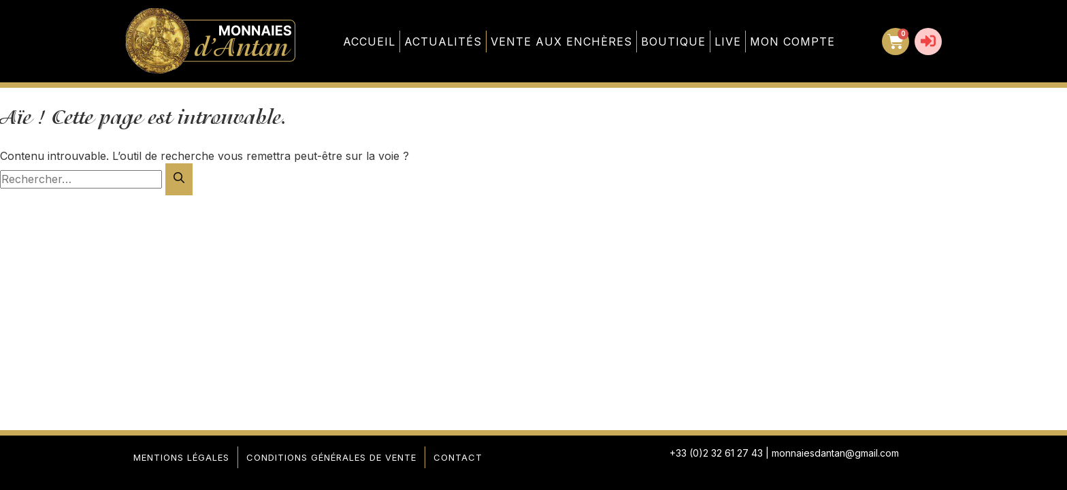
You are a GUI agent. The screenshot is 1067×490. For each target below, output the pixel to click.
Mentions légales (181, 457)
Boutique (673, 41)
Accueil (369, 41)
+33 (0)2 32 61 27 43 (716, 453)
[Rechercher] (179, 179)
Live (728, 41)
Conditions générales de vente (331, 457)
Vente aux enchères (561, 41)
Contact (457, 457)
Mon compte (792, 41)
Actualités (443, 41)
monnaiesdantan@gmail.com (835, 453)
